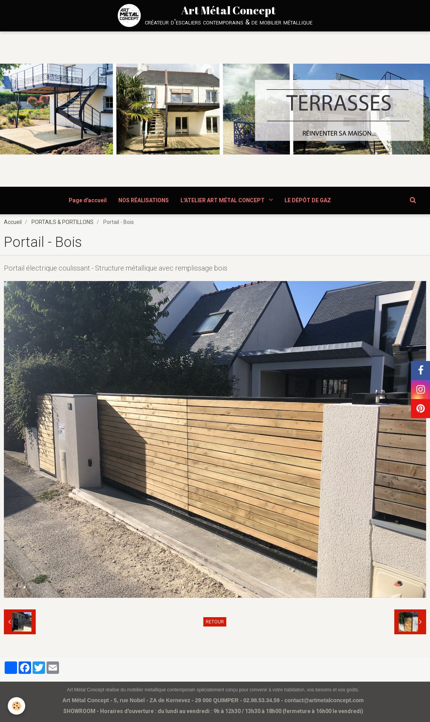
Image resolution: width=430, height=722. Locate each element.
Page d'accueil (88, 200)
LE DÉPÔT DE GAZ (307, 200)
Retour (215, 622)
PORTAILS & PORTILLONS (62, 222)
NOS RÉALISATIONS (143, 200)
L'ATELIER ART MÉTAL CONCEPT (223, 200)
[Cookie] (16, 706)
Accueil (13, 222)
